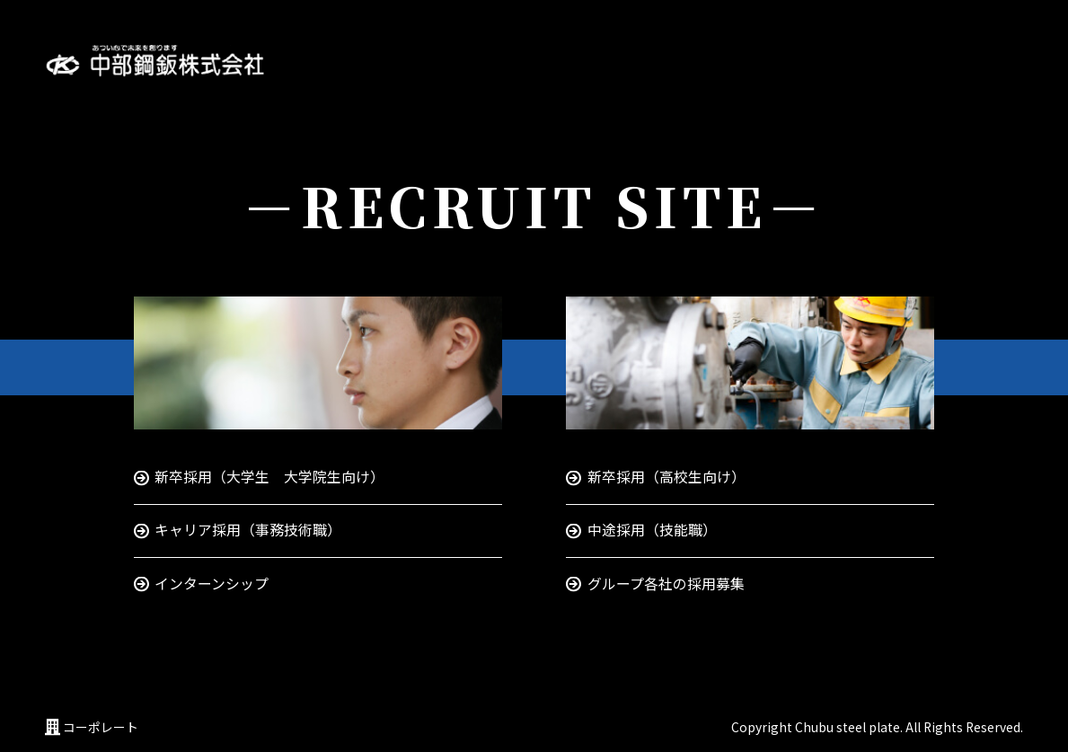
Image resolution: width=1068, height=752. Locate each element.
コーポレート (100, 727)
